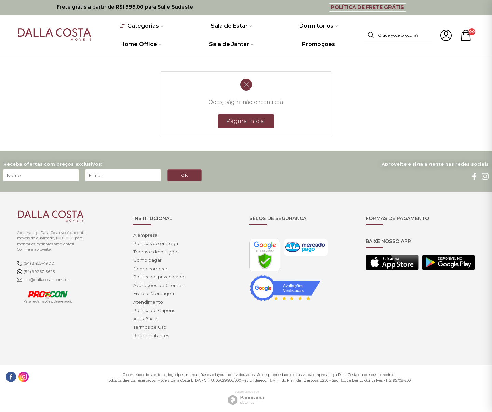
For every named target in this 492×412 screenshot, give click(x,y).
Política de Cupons (154, 310)
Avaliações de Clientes (158, 285)
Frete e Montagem (154, 293)
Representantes (151, 335)
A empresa (145, 235)
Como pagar (147, 260)
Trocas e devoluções (156, 252)
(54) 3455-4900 (39, 263)
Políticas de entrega (155, 243)
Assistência (145, 318)
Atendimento (148, 302)
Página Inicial (246, 121)
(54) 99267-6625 (39, 271)
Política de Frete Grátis (367, 7)
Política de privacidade (158, 276)
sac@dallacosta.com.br (46, 279)
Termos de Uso (149, 327)
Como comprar (150, 268)
